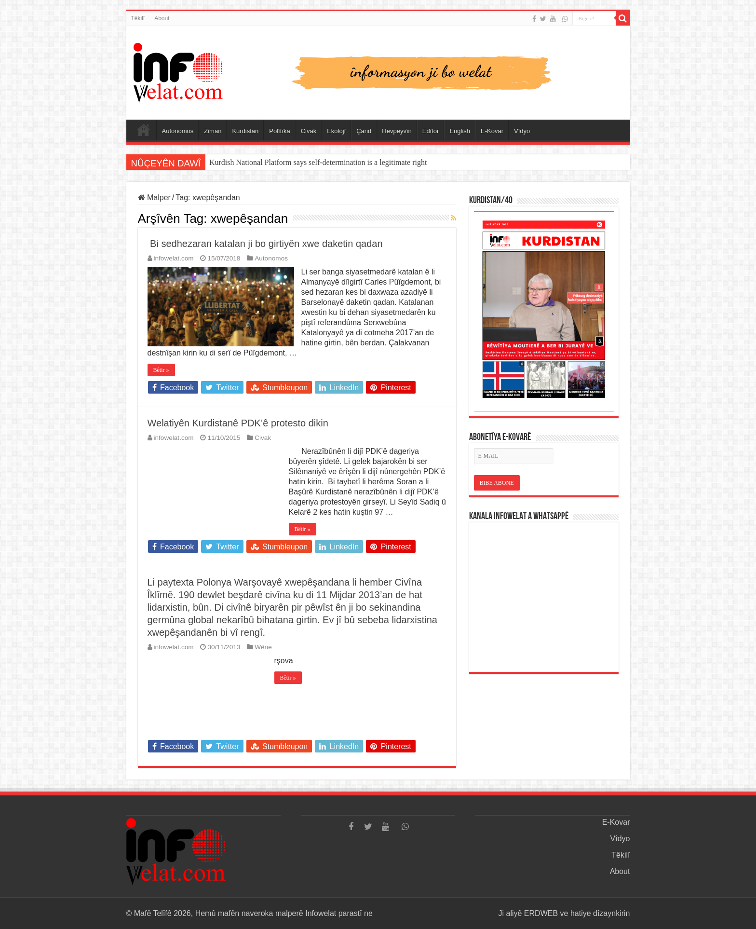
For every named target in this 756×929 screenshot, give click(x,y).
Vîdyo (522, 131)
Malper (154, 197)
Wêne (263, 647)
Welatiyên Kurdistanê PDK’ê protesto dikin (238, 423)
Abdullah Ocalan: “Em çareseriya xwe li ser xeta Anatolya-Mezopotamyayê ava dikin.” (344, 162)
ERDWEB (541, 913)
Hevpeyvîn (396, 131)
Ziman (212, 131)
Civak (309, 131)
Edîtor (430, 131)
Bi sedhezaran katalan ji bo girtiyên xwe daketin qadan (265, 243)
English (459, 131)
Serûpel (143, 130)
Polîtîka (279, 131)
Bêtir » (161, 370)
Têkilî (138, 18)
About (161, 18)
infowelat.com (174, 258)
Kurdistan (245, 131)
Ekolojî (336, 131)
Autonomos (178, 131)
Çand (363, 131)
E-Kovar (492, 131)
